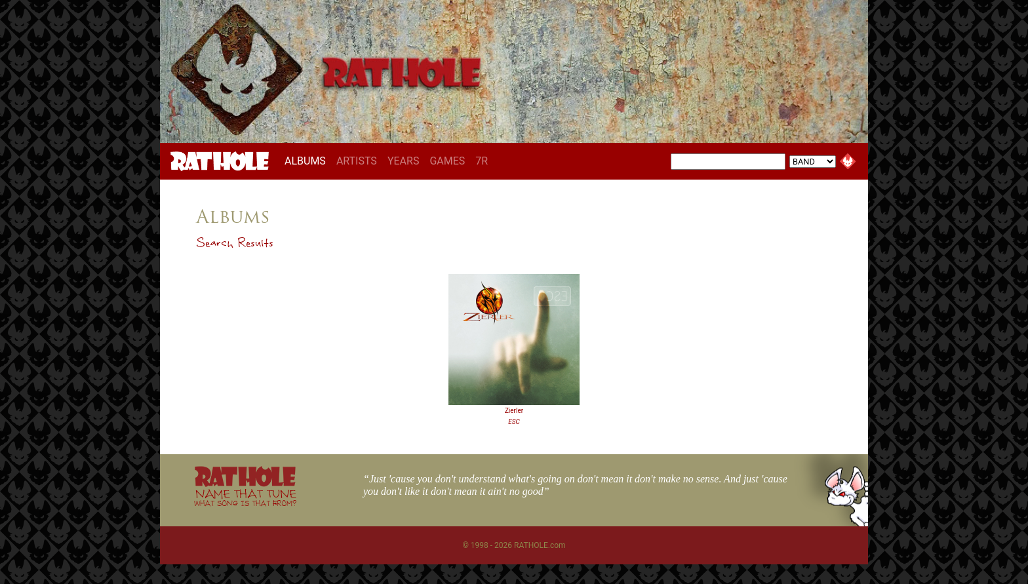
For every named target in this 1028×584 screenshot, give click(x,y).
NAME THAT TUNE (245, 497)
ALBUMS (308, 160)
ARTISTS (356, 161)
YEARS (403, 161)
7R (481, 161)
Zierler (514, 410)
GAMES (447, 161)
